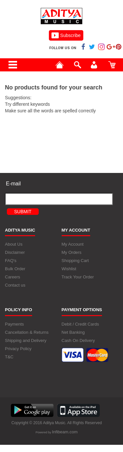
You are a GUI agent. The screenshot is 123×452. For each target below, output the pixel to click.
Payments (14, 324)
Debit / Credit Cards (80, 324)
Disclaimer (15, 253)
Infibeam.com (64, 432)
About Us (13, 244)
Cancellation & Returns (27, 332)
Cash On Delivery (78, 340)
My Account (73, 244)
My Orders (72, 253)
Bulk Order (15, 269)
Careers (12, 277)
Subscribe (66, 35)
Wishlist (69, 269)
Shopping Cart (75, 261)
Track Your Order (78, 277)
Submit (22, 211)
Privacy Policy (18, 349)
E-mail (13, 183)
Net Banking (73, 332)
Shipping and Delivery (25, 340)
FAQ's (10, 261)
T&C (9, 357)
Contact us (15, 285)
